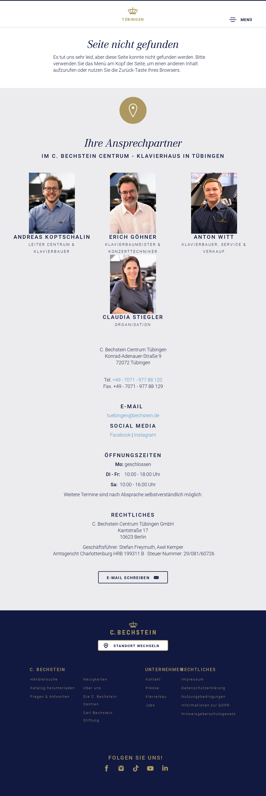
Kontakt (153, 679)
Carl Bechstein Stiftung (98, 716)
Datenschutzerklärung (203, 688)
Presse (153, 688)
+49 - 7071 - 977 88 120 (137, 380)
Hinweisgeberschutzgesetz (208, 714)
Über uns (92, 688)
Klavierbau (156, 697)
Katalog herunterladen (52, 688)
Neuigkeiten (95, 679)
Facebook (120, 435)
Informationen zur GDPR (205, 705)
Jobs (150, 705)
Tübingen (133, 19)
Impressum (192, 679)
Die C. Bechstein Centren (100, 700)
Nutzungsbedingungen (203, 697)
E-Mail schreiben (133, 577)
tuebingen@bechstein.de (133, 415)
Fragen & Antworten (50, 697)
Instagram (145, 435)
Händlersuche (44, 679)
